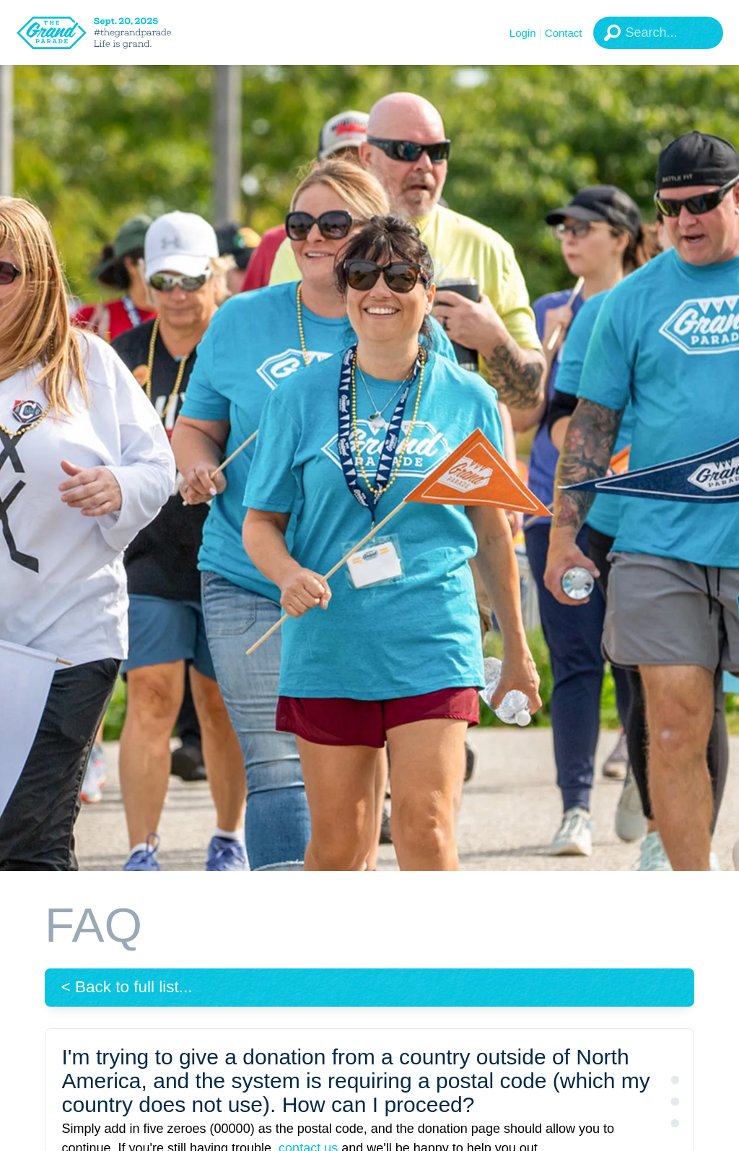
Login (523, 33)
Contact (563, 33)
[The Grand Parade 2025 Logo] (111, 33)
